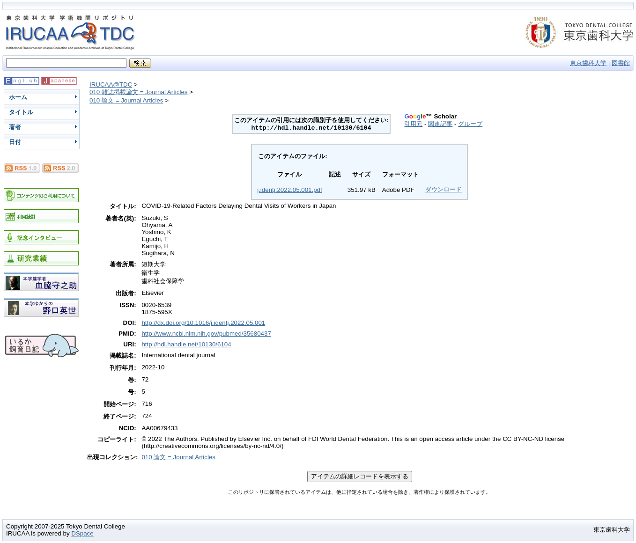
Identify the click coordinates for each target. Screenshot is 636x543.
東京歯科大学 (588, 62)
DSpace (82, 533)
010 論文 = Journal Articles (126, 100)
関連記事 (440, 123)
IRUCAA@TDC (110, 84)
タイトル (21, 112)
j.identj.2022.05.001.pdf (289, 189)
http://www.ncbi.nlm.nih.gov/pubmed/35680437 (206, 333)
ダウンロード (443, 189)
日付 (15, 142)
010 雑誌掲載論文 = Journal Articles (138, 91)
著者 (15, 127)
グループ (470, 123)
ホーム (18, 97)
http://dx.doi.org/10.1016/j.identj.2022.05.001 (203, 322)
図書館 (621, 62)
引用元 (413, 123)
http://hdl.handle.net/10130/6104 (186, 344)
